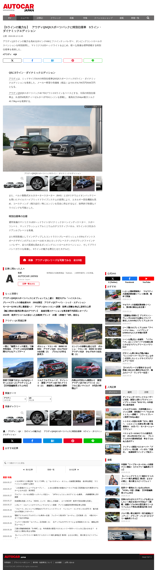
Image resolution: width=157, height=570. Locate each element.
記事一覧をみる (29, 284)
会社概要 (58, 562)
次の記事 (72, 470)
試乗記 (40, 18)
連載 (122, 18)
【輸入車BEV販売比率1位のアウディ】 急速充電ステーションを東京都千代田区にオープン (45, 311)
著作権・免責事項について (42, 562)
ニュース (25, 18)
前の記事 (29, 470)
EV (9, 18)
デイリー (113, 391)
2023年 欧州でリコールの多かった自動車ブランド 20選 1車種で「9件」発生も (41, 315)
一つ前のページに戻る (15, 463)
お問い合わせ (69, 562)
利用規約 (7, 562)
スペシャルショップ (103, 18)
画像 (72, 18)
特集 (85, 18)
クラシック (56, 18)
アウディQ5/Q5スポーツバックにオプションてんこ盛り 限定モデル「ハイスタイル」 (42, 298)
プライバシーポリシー (22, 562)
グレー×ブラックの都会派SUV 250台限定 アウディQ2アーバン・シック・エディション (44, 302)
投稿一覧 (50, 470)
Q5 (15, 54)
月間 (146, 391)
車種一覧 (135, 18)
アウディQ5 (15, 93)
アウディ (8, 54)
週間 (130, 391)
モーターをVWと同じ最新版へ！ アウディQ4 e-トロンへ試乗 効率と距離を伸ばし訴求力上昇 (47, 306)
